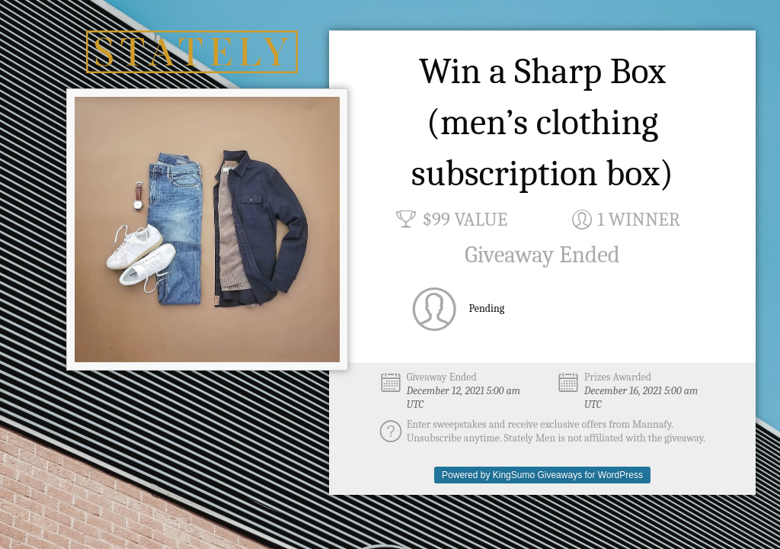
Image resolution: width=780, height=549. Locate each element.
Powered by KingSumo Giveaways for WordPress (542, 475)
